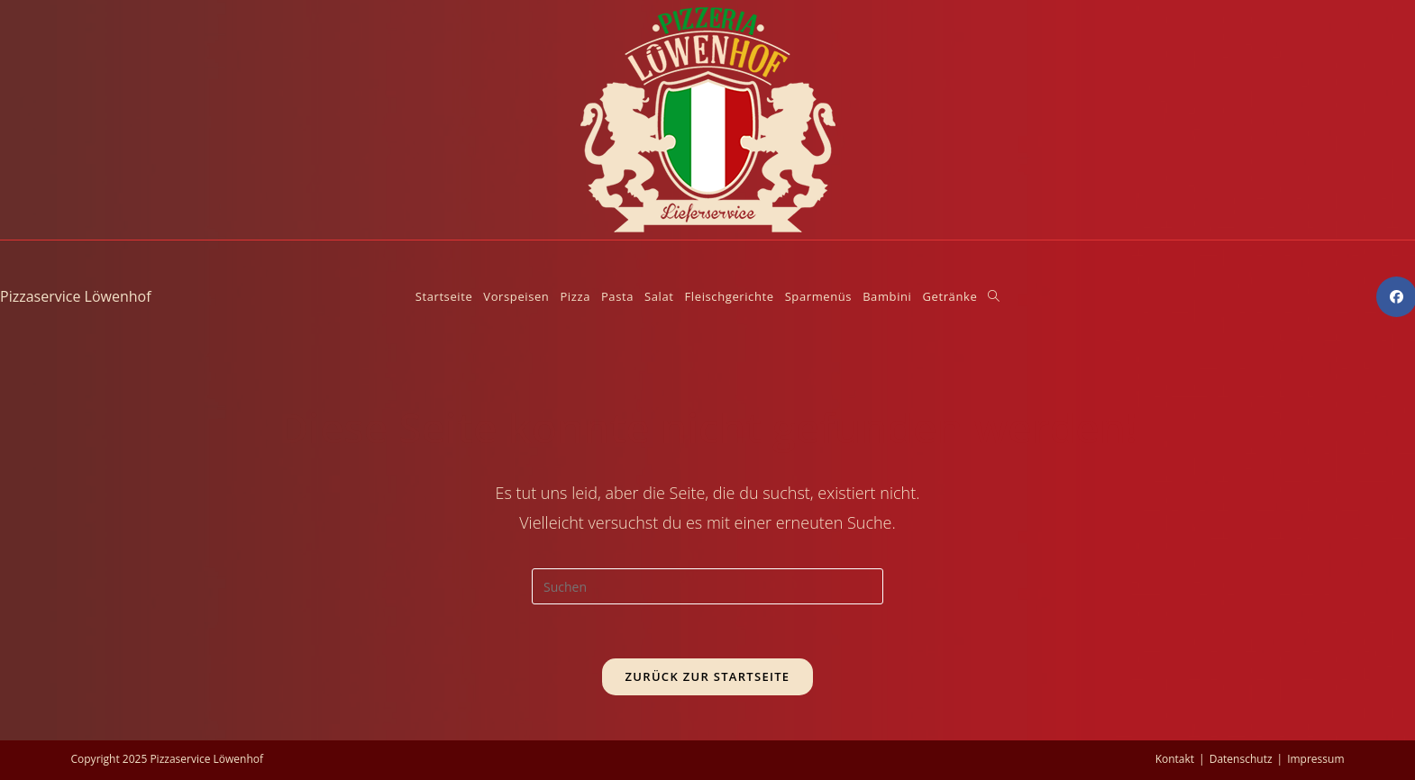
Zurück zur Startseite (707, 676)
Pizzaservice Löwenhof (75, 296)
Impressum (1315, 758)
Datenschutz (1241, 758)
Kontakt (1174, 758)
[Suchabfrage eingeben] (707, 586)
